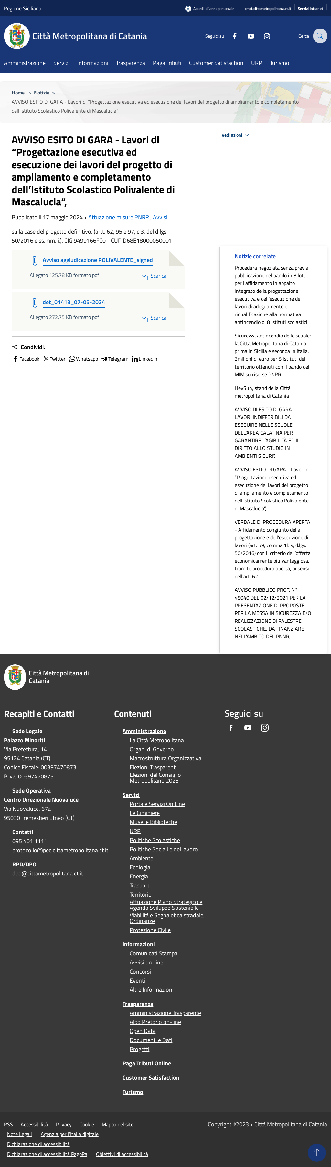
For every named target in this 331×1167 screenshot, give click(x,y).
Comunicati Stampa (153, 953)
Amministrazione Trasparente (165, 1013)
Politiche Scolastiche (155, 840)
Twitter (54, 359)
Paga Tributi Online (147, 1063)
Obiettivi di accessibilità (122, 1154)
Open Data (142, 1031)
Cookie (87, 1124)
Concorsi (140, 971)
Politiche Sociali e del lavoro (164, 849)
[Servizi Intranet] (310, 9)
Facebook (25, 359)
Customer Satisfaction (151, 1077)
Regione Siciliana (22, 8)
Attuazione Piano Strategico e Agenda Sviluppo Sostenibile (166, 905)
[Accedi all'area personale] (209, 8)
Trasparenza (138, 1003)
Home (18, 92)
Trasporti (140, 885)
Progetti (139, 1049)
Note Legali (19, 1134)
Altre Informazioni (152, 990)
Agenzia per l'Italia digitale (70, 1134)
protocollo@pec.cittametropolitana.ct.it (60, 850)
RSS (8, 1124)
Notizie (41, 92)
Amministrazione (144, 731)
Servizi (131, 794)
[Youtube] (245, 35)
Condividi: (28, 347)
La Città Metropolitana (157, 740)
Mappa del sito (117, 1124)
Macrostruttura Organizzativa (165, 758)
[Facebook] (229, 35)
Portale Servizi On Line (157, 804)
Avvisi (160, 217)
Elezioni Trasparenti (153, 767)
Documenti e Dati (151, 1040)
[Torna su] (317, 1153)
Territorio (141, 894)
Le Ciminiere (145, 813)
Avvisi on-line (146, 962)
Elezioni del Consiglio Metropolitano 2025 (155, 778)
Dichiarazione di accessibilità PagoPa (47, 1154)
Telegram (114, 359)
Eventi (137, 981)
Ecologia (140, 867)
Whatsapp (83, 359)
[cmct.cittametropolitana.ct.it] (268, 9)
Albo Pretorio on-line (155, 1022)
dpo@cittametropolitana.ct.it (47, 873)
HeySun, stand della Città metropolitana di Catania (263, 392)
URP (135, 831)
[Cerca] (319, 36)
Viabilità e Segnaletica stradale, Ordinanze (167, 918)
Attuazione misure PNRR (118, 217)
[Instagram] (261, 35)
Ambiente (141, 858)
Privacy (64, 1124)
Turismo (133, 1091)
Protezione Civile (150, 930)
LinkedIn (144, 359)
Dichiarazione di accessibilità (38, 1144)
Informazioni (139, 944)
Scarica (152, 276)
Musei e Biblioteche (153, 822)
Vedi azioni (236, 135)
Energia (139, 876)
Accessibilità (34, 1124)
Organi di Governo (152, 749)
